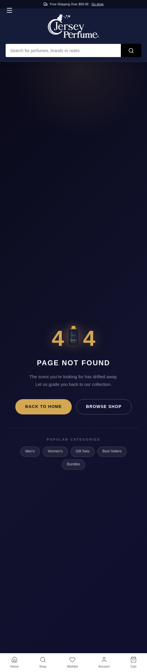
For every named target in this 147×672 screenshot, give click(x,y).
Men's (30, 451)
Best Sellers (112, 451)
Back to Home (43, 406)
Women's (55, 451)
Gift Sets (82, 451)
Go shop (97, 4)
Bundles (73, 464)
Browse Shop (104, 406)
